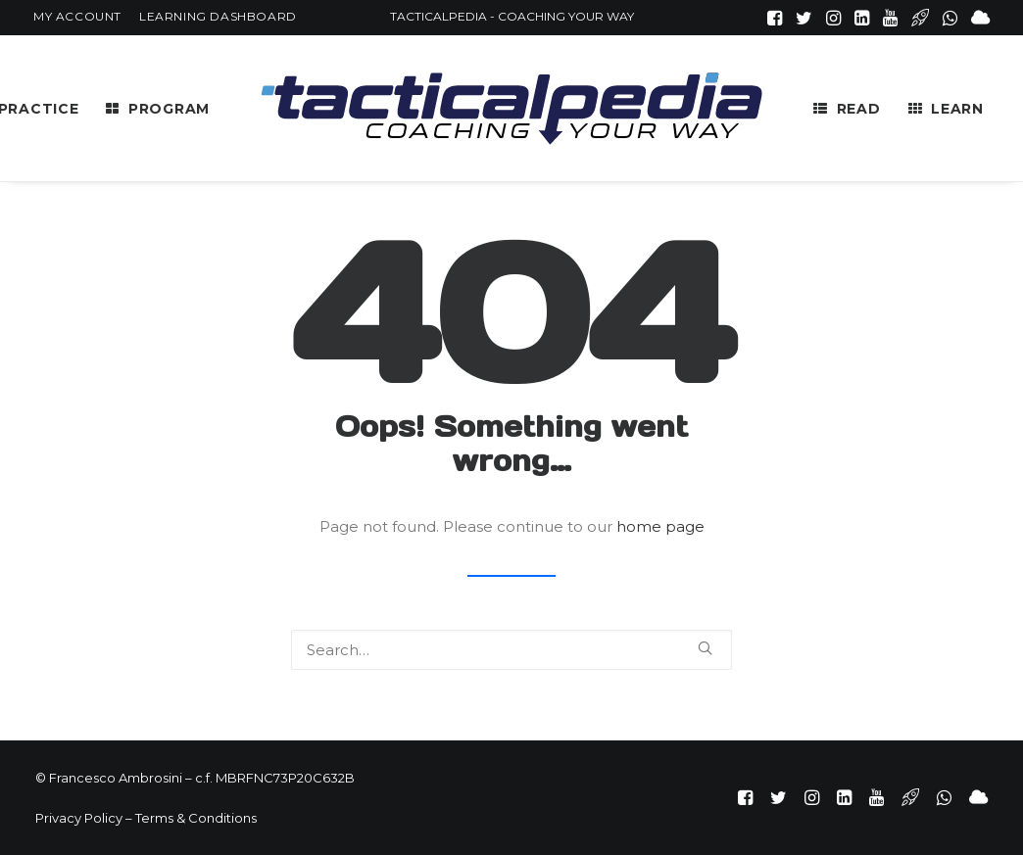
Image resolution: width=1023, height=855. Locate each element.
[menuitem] (77, 16)
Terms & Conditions (196, 818)
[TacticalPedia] (511, 108)
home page (660, 526)
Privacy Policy (78, 818)
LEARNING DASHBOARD (218, 16)
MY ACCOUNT (77, 16)
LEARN (957, 109)
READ (859, 109)
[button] (774, 17)
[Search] (511, 650)
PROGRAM (169, 109)
